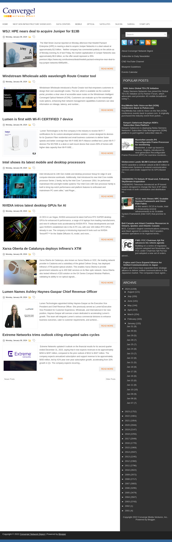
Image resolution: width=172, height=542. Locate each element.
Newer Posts (9, 379)
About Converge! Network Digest (137, 51)
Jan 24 (130, 349)
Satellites (105, 24)
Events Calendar (130, 72)
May (130, 305)
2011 (127, 465)
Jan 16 (130, 376)
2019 (127, 429)
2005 (127, 492)
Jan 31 (130, 326)
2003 (127, 501)
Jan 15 (130, 380)
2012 (127, 461)
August (131, 292)
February (132, 319)
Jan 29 (130, 335)
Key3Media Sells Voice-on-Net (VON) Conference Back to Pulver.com (140, 106)
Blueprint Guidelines (131, 67)
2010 (127, 470)
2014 (127, 452)
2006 (127, 488)
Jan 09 (130, 394)
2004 (127, 497)
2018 (127, 434)
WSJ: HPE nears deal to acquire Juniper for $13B (40, 31)
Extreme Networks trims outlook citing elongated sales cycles (51, 334)
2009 (127, 474)
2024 (127, 289)
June (130, 301)
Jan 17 (130, 371)
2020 (127, 425)
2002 (127, 506)
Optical (91, 24)
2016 (127, 443)
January (132, 323)
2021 (127, 420)
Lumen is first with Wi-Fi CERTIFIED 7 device (37, 119)
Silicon (118, 24)
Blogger (151, 519)
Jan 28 (130, 340)
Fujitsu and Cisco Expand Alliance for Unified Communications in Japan (142, 263)
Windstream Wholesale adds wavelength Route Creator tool (49, 76)
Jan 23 (130, 353)
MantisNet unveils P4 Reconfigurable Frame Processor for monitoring (152, 142)
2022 (127, 416)
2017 (127, 438)
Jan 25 (130, 344)
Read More (107, 69)
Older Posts (110, 379)
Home (5, 24)
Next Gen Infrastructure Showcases (32, 24)
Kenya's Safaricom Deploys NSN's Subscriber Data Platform (140, 123)
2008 (127, 479)
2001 (127, 510)
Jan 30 (130, 331)
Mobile (78, 24)
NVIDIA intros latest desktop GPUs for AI (34, 205)
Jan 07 (130, 403)
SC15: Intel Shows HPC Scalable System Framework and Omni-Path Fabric (151, 201)
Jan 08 (130, 398)
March (131, 314)
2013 (127, 456)
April (130, 310)
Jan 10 (130, 389)
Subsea (131, 24)
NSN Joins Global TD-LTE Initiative (141, 88)
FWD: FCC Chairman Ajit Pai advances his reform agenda (149, 241)
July (130, 296)
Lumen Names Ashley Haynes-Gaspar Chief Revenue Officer (49, 291)
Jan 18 (130, 367)
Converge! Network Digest (32, 534)
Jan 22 (130, 358)
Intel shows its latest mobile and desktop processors (43, 162)
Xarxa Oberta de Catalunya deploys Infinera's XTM (41, 248)
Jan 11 (130, 385)
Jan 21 (130, 362)
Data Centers (63, 24)
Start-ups (144, 24)
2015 (127, 447)
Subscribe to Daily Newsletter (136, 56)
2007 (127, 483)
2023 (127, 411)
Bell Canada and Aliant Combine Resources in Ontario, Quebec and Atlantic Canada (145, 224)
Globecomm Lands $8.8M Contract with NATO (145, 162)
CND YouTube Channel (133, 61)
